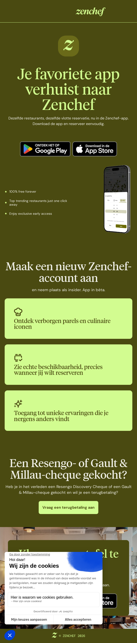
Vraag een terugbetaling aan (68, 507)
